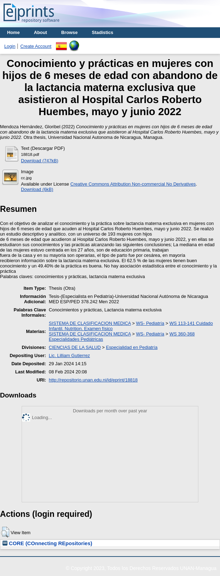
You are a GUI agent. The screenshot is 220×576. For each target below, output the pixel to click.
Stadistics (102, 32)
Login (9, 46)
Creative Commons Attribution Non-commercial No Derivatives (133, 184)
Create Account (35, 46)
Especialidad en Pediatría (132, 347)
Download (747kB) (39, 160)
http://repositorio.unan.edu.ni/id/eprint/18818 (93, 380)
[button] (5, 532)
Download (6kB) (37, 189)
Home (13, 32)
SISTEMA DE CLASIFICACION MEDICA (90, 323)
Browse (69, 32)
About (40, 32)
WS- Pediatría (150, 323)
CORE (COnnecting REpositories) (47, 543)
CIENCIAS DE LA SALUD (75, 347)
